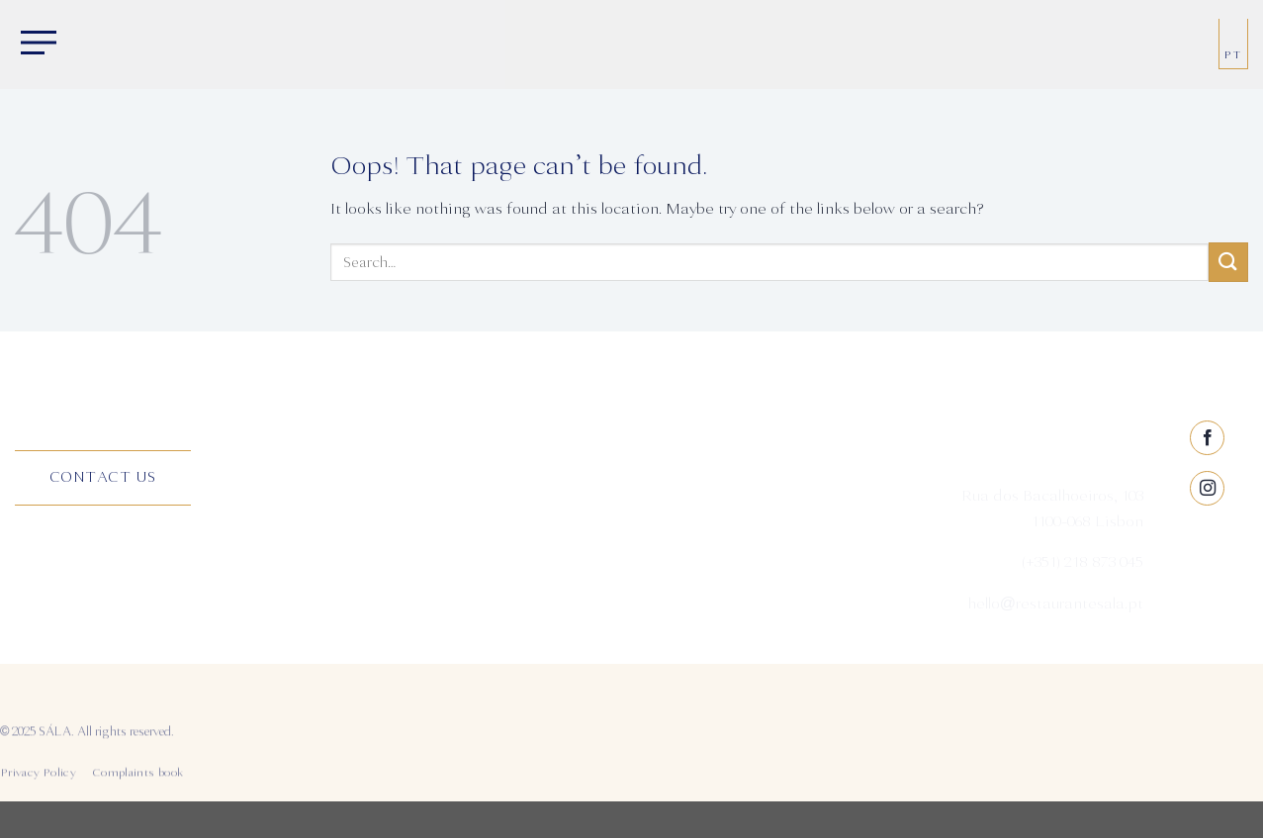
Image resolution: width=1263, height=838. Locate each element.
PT (1233, 54)
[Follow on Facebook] (1207, 506)
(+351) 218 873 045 (1082, 567)
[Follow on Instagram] (1207, 556)
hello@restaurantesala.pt (1054, 607)
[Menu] (34, 44)
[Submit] (1228, 261)
